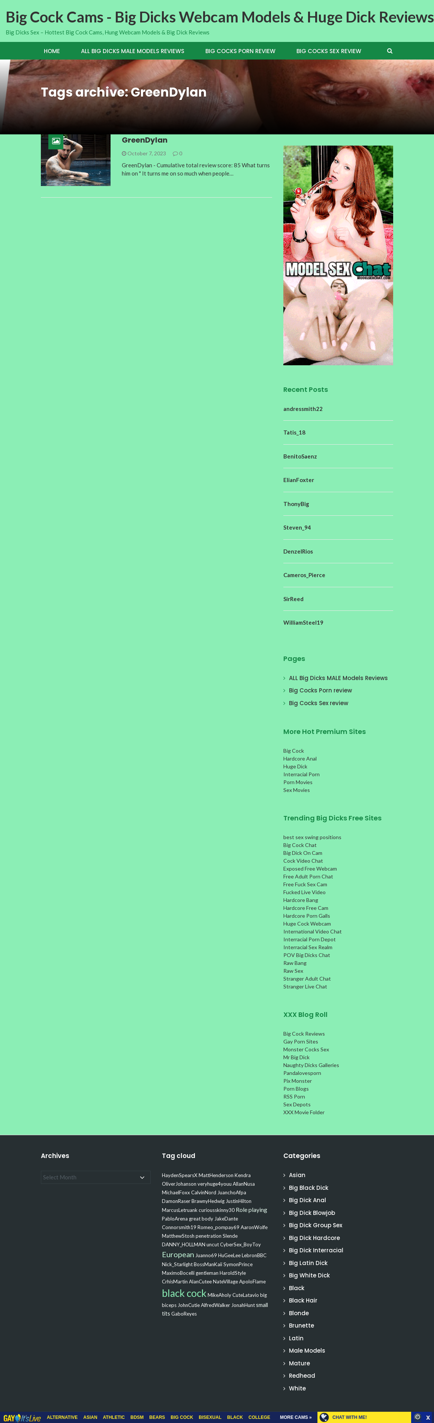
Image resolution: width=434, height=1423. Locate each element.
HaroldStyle (233, 1273)
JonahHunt (243, 1305)
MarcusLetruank (180, 1210)
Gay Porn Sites (300, 1041)
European (178, 1254)
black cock (184, 1293)
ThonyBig (296, 503)
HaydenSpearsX (180, 1175)
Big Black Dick (308, 1188)
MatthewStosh (178, 1236)
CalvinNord (203, 1192)
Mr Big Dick (296, 1057)
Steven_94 (297, 527)
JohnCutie (189, 1305)
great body (201, 1219)
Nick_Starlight (177, 1264)
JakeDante (226, 1219)
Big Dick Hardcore (314, 1238)
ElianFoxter (298, 479)
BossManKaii (208, 1264)
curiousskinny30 (217, 1210)
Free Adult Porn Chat (308, 876)
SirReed (293, 598)
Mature (299, 1363)
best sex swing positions (312, 837)
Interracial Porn (301, 774)
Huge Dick (295, 766)
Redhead (302, 1376)
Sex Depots (297, 1104)
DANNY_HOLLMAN (183, 1244)
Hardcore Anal (300, 758)
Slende (230, 1236)
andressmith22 (303, 408)
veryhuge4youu (215, 1184)
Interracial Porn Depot (309, 939)
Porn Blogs (296, 1088)
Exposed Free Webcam (310, 868)
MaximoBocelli (178, 1273)
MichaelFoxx (176, 1192)
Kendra (243, 1175)
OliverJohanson (179, 1184)
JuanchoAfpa (231, 1192)
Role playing (251, 1209)
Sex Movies (296, 790)
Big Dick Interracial (316, 1250)
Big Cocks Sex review (328, 51)
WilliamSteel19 (303, 622)
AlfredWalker (215, 1305)
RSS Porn (294, 1096)
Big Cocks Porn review (240, 51)
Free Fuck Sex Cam (305, 884)
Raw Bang (295, 963)
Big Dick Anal (307, 1200)
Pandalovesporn (302, 1073)
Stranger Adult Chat (307, 978)
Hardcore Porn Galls (306, 915)
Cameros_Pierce (304, 575)
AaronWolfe (254, 1227)
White (297, 1388)
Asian (297, 1175)
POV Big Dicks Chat (306, 955)
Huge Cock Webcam (307, 923)
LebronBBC (254, 1255)
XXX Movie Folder (304, 1112)
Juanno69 (206, 1255)
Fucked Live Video (304, 892)
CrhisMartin (175, 1282)
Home (52, 51)
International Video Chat (312, 931)
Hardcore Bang (300, 900)
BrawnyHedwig (208, 1201)
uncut (213, 1244)
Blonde (299, 1313)
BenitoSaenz (300, 456)
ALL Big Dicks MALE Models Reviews (132, 51)
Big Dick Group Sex (315, 1225)
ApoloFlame (252, 1282)
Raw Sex (293, 971)
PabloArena (175, 1219)
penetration (208, 1236)
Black (296, 1288)
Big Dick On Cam (302, 853)
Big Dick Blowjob (312, 1213)
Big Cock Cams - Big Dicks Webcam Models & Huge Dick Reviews (220, 17)
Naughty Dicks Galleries (311, 1065)
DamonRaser (176, 1201)
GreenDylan (145, 140)
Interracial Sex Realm (307, 947)
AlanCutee (200, 1282)
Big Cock (293, 750)
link (427, 1306)
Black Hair (303, 1300)
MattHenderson (216, 1175)
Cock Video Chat (303, 860)
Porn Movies (298, 782)
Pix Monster (297, 1081)
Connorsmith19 (179, 1227)
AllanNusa (244, 1184)
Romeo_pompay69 (218, 1227)
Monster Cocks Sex (306, 1049)
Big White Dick (309, 1275)
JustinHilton (238, 1201)
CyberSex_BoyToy (240, 1244)
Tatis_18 (294, 432)
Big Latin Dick (308, 1263)
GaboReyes (184, 1314)
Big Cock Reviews (304, 1033)
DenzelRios (298, 551)
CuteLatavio (245, 1295)
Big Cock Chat (300, 845)
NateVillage (225, 1282)
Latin (296, 1338)
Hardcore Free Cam (305, 908)
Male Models (307, 1351)
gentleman (207, 1273)
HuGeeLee (229, 1255)
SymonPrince (238, 1264)
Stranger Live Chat (305, 986)
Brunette (301, 1325)
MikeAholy (219, 1295)
